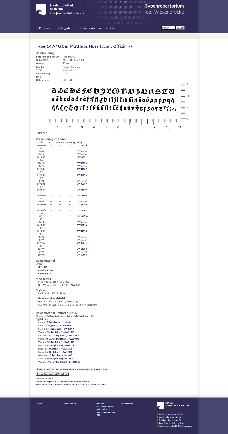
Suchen (180, 28)
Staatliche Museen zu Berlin (171, 414)
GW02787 (82, 183)
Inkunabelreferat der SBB (106, 413)
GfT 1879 (42, 267)
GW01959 (82, 169)
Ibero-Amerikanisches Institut (171, 423)
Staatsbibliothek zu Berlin (170, 417)
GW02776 (82, 163)
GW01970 (82, 231)
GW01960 (82, 189)
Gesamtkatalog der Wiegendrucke (105, 408)
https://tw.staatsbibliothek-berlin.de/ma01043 (68, 381)
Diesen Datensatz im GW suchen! (52, 374)
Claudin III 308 (45, 273)
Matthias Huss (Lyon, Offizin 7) (101, 46)
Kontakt (100, 403)
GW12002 (82, 210)
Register (66, 28)
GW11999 (82, 195)
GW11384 (82, 248)
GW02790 (82, 225)
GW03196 (82, 174)
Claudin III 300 (45, 270)
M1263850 (82, 216)
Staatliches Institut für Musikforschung (175, 426)
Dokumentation (90, 28)
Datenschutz (127, 403)
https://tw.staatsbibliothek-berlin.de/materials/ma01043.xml (77, 384)
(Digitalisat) (53, 322)
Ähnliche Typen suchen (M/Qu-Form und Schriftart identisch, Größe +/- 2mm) (72, 369)
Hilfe (112, 28)
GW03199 (82, 204)
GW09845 (82, 242)
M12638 (81, 157)
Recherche (46, 28)
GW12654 (82, 254)
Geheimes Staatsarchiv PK (170, 420)
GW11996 (82, 145)
